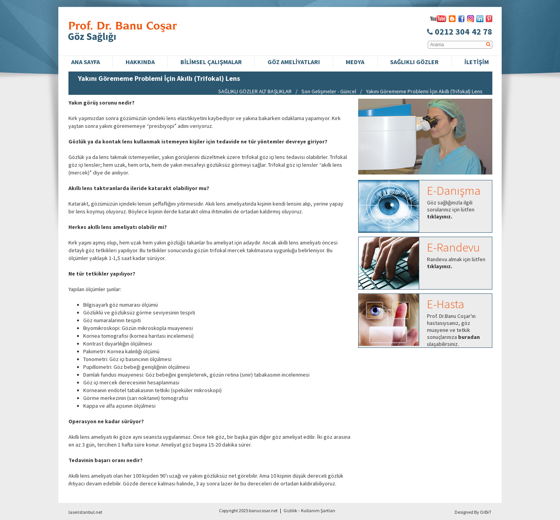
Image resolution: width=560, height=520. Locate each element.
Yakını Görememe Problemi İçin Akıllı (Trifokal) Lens (424, 91)
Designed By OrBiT (473, 512)
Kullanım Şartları (318, 510)
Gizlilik (290, 510)
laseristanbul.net (85, 512)
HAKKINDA (140, 62)
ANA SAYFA (85, 62)
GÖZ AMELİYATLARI (294, 62)
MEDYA (355, 62)
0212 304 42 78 (459, 31)
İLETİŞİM (476, 62)
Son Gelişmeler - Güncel (328, 91)
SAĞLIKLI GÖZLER (414, 62)
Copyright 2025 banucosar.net (248, 510)
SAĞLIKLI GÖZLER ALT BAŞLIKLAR (255, 91)
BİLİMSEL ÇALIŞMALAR (211, 62)
